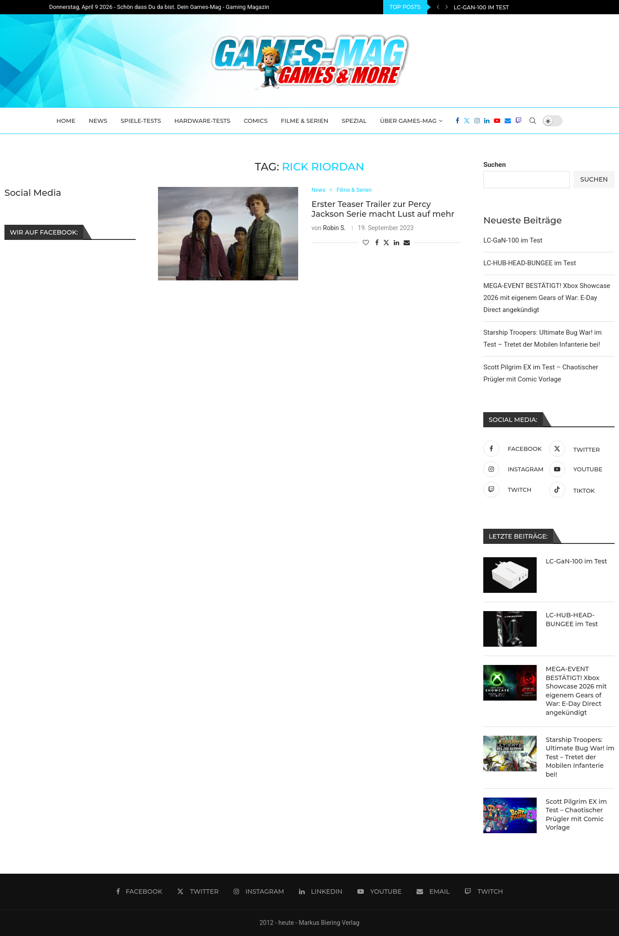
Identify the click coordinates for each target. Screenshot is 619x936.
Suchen (494, 165)
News (98, 120)
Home (66, 120)
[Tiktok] (579, 490)
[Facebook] (457, 121)
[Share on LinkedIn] (396, 242)
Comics (256, 120)
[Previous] (437, 7)
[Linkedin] (487, 121)
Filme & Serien (304, 120)
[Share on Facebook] (377, 242)
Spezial (354, 120)
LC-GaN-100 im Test (481, 7)
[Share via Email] (407, 242)
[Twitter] (467, 121)
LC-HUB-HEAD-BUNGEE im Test (529, 263)
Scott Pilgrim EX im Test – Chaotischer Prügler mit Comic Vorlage (576, 815)
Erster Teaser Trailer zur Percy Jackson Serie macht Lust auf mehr (383, 209)
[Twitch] (518, 121)
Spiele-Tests (141, 120)
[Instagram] (477, 121)
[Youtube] (497, 121)
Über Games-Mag (408, 120)
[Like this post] (366, 242)
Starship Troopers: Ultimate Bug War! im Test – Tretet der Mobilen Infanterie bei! (580, 757)
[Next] (446, 7)
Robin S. (334, 227)
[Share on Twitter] (386, 242)
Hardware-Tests (202, 120)
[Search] (532, 121)
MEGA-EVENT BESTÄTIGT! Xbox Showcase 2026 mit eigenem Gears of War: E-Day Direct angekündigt (546, 298)
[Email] (508, 121)
